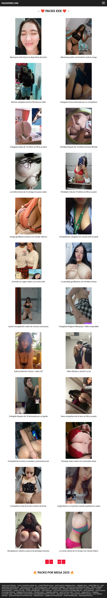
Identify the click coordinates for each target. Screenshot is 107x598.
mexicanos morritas (27, 587)
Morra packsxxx (88, 590)
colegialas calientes (51, 592)
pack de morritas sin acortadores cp (20, 595)
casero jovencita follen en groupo (81, 594)
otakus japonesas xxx (86, 595)
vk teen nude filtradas (33, 590)
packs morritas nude (66, 592)
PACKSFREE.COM (10, 3)
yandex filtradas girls (70, 595)
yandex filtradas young (46, 585)
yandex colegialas (25, 589)
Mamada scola (56, 589)
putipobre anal (38, 595)
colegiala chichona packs (24, 592)
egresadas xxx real (63, 594)
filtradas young (39, 592)
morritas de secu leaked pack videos (78, 587)
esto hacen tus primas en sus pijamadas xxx (68, 590)
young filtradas (89, 589)
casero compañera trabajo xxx (27, 585)
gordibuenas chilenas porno (41, 589)
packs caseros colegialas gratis (65, 585)
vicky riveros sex (46, 590)
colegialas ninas (82, 585)
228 (59, 562)
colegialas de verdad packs (53, 595)
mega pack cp (86, 592)
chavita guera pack (41, 587)
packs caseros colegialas (57, 587)
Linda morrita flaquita (9, 585)
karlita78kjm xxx (94, 585)
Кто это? (77, 592)
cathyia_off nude (19, 590)
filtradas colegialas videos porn (73, 589)
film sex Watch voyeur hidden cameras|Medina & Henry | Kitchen (34, 594)
